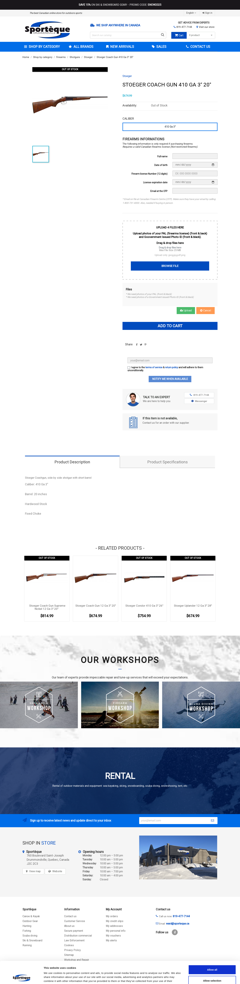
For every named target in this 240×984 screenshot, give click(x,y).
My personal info (116, 930)
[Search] (128, 35)
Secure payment (73, 930)
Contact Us (200, 47)
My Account (114, 909)
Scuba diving (29, 935)
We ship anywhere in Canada (118, 25)
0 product (201, 35)
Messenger (199, 401)
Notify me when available (170, 379)
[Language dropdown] (191, 12)
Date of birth (161, 165)
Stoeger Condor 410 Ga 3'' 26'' (144, 605)
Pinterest (145, 345)
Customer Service (74, 921)
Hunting (26, 926)
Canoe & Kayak (31, 916)
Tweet (141, 345)
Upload (186, 310)
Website (57, 871)
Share (136, 345)
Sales (161, 47)
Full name (162, 156)
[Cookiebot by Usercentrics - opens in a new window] (21, 977)
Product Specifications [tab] (167, 462)
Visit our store (206, 26)
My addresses (114, 926)
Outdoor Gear (30, 921)
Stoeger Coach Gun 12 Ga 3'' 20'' (95, 605)
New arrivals (121, 47)
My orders (112, 916)
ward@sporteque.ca (177, 923)
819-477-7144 (184, 26)
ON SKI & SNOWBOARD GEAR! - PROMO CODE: (120, 4)
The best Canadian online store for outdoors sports (56, 13)
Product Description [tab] (72, 462)
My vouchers (113, 935)
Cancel (205, 310)
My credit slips (114, 921)
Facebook (175, 932)
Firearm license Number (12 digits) (150, 173)
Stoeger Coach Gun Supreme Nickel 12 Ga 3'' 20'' (47, 607)
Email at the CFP (159, 191)
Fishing (26, 930)
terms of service (153, 367)
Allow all (212, 948)
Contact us (70, 916)
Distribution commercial (78, 935)
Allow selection (212, 959)
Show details (175, 977)
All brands (83, 47)
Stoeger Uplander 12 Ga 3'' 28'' (193, 605)
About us (69, 926)
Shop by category (44, 47)
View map (35, 871)
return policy (171, 367)
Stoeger (127, 76)
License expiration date (155, 182)
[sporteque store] (178, 857)
